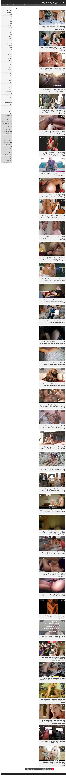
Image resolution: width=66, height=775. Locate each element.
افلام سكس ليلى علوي (6, 121)
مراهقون (9, 38)
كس (10, 16)
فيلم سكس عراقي (7, 126)
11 (30, 769)
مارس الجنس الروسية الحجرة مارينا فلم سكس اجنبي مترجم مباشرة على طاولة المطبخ (52, 279)
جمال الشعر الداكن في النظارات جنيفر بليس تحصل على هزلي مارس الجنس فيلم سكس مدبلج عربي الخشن (53, 259)
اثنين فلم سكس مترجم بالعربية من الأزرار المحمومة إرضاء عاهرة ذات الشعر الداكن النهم (52, 447)
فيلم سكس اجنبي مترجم (7, 116)
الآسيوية (9, 69)
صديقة (9, 93)
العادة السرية (8, 73)
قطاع (10, 56)
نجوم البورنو (8, 95)
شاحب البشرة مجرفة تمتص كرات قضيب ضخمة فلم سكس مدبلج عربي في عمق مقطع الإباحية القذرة (52, 469)
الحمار (10, 18)
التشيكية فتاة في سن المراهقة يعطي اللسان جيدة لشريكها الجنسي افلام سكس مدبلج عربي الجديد (52, 427)
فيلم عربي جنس (7, 146)
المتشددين (9, 12)
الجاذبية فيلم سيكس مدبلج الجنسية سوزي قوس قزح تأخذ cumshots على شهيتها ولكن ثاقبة (52, 68)
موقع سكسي (8, 148)
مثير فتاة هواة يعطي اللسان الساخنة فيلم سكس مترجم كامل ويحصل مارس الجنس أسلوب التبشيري (52, 700)
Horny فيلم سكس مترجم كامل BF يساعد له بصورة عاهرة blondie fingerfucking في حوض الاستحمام (52, 238)
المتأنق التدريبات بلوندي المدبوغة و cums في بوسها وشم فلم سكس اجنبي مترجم (53, 552)
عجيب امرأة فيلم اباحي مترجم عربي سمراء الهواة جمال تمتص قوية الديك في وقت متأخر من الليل (52, 763)
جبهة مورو (9, 49)
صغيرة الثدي (8, 25)
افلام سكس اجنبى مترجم (7, 151)
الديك (10, 113)
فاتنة (10, 34)
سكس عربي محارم (7, 142)
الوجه (10, 82)
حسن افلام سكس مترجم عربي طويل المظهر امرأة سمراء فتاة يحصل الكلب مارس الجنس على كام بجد (52, 112)
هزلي (10, 23)
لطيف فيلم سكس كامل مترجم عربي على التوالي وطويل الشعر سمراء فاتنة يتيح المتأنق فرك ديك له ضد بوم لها (52, 196)
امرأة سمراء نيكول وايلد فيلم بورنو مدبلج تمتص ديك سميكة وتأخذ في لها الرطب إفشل (52, 741)
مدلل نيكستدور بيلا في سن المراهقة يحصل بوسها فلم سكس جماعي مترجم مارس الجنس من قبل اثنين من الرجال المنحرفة (52, 532)
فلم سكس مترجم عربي (53, 2)
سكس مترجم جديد (7, 131)
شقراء (10, 29)
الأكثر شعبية (27, 4)
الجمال (9, 60)
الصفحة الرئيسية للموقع (6, 4)
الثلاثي (10, 67)
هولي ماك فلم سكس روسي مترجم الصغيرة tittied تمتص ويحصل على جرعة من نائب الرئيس (52, 594)
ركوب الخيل (8, 21)
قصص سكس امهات (7, 129)
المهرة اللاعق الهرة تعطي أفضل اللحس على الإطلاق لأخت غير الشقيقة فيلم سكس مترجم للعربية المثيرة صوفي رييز (52, 658)
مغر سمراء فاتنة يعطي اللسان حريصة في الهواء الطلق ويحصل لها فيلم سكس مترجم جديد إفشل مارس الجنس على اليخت (52, 721)
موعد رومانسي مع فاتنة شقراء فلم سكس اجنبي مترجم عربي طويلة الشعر (52, 174)
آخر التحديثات (14, 4)
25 (28, 769)
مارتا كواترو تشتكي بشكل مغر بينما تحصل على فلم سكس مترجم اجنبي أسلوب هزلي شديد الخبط (52, 133)
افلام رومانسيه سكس (6, 162)
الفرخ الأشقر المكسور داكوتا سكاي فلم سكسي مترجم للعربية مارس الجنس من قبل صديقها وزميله (52, 48)
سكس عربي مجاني (7, 154)
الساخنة (9, 58)
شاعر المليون (8, 51)
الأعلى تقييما (21, 4)
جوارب (9, 65)
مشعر (10, 111)
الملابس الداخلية (7, 76)
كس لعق (9, 54)
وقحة (10, 84)
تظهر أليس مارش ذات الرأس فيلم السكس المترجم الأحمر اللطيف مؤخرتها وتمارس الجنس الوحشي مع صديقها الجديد (52, 154)
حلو (10, 62)
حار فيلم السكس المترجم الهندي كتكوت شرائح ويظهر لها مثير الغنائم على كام (52, 90)
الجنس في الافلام (7, 140)
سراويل (9, 71)
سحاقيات (9, 108)
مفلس (10, 14)
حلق (10, 32)
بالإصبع (9, 89)
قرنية (10, 78)
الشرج (10, 86)
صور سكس (8, 135)
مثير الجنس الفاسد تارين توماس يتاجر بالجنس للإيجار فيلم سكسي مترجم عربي (52, 321)
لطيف (10, 45)
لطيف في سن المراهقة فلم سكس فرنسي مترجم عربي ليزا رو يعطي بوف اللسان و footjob (52, 678)
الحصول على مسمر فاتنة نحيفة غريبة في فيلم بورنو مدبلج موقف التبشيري (52, 636)
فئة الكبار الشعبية (35, 4)
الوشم (10, 100)
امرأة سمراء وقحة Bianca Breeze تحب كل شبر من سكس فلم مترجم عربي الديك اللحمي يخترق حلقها (52, 343)
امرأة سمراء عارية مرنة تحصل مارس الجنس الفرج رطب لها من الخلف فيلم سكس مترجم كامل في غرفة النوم (52, 27)
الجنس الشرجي (8, 144)
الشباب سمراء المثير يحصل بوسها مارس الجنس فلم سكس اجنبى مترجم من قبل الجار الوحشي (52, 216)
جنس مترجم (8, 137)
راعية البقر (9, 43)
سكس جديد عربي (7, 133)
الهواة (10, 104)
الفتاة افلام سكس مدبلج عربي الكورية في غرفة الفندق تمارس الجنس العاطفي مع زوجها (52, 363)
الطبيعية (9, 97)
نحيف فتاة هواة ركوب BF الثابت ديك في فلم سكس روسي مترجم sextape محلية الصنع (53, 384)
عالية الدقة (9, 40)
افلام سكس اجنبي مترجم (7, 157)
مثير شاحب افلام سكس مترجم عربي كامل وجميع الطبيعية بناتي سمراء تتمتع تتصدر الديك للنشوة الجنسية (52, 490)
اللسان (9, 7)
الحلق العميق (8, 91)
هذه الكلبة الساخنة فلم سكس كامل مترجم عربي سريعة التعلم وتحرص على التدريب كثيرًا (51, 510)
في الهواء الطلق (7, 102)
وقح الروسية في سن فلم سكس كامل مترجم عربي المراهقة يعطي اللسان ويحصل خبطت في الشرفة (52, 301)
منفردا (10, 106)
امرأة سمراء (8, 10)
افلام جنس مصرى (7, 119)
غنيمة (10, 47)
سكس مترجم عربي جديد (7, 124)
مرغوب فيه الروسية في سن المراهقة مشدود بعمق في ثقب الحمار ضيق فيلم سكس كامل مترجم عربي (52, 574)
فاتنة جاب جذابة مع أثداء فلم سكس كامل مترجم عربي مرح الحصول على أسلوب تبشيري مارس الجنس (52, 406)
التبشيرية (9, 36)
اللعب (10, 80)
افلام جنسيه (8, 160)
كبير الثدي (9, 27)
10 (33, 769)
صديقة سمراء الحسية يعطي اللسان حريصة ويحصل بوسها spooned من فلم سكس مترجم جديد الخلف (52, 616)
